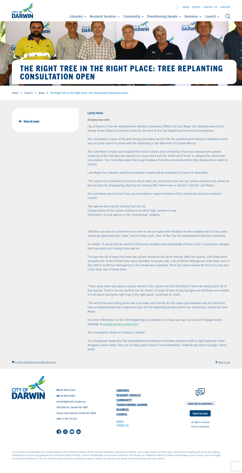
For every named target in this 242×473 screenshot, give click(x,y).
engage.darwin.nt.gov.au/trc (120, 324)
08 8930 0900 (67, 396)
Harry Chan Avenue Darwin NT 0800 (76, 413)
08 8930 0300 (67, 390)
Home (15, 93)
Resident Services (103, 16)
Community (131, 16)
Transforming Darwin (162, 16)
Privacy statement (200, 426)
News (186, 7)
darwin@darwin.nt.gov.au (71, 401)
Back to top (224, 362)
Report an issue (200, 413)
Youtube (72, 431)
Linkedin (78, 431)
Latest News (95, 113)
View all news (31, 121)
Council (210, 16)
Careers (225, 7)
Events (196, 7)
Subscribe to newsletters (200, 403)
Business (191, 16)
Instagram (65, 431)
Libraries (76, 16)
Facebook (58, 431)
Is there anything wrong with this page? (35, 362)
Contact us (122, 425)
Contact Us (210, 7)
